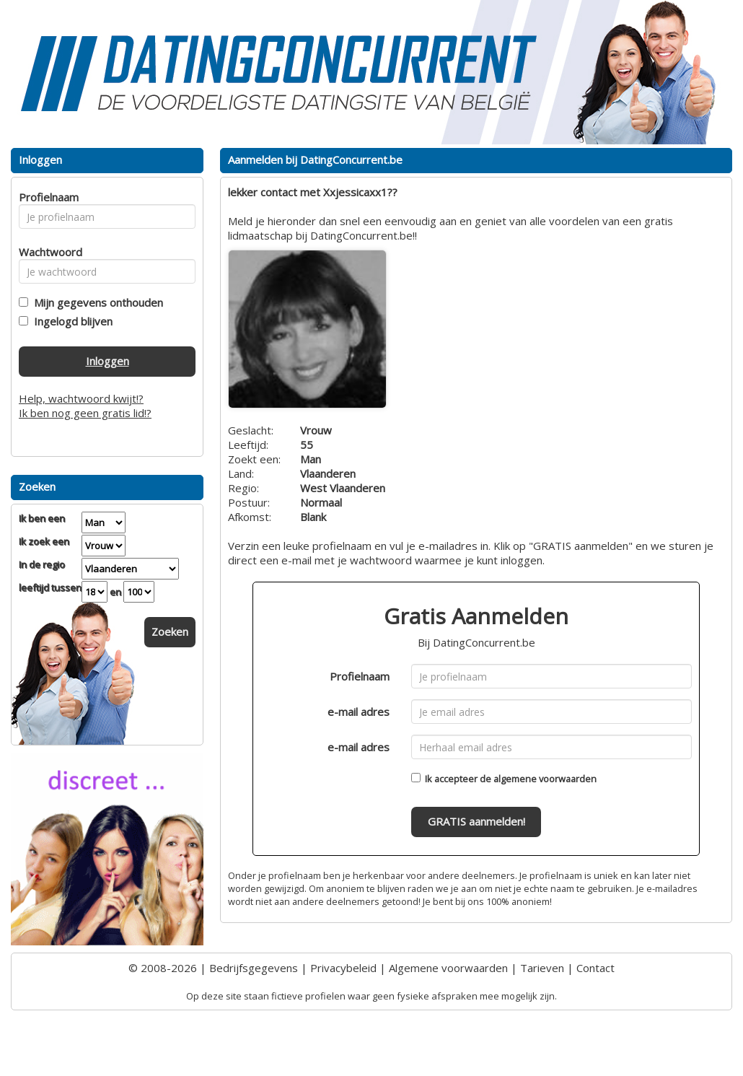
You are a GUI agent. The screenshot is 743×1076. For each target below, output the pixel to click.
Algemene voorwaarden (448, 968)
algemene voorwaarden (545, 778)
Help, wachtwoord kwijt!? (81, 398)
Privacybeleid (343, 968)
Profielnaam (360, 676)
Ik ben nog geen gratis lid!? (85, 413)
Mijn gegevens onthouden (95, 302)
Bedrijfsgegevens (253, 968)
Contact (595, 968)
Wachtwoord (46, 252)
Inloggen (107, 361)
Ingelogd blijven (70, 321)
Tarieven (542, 968)
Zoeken (169, 631)
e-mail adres (358, 711)
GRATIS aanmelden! (476, 821)
